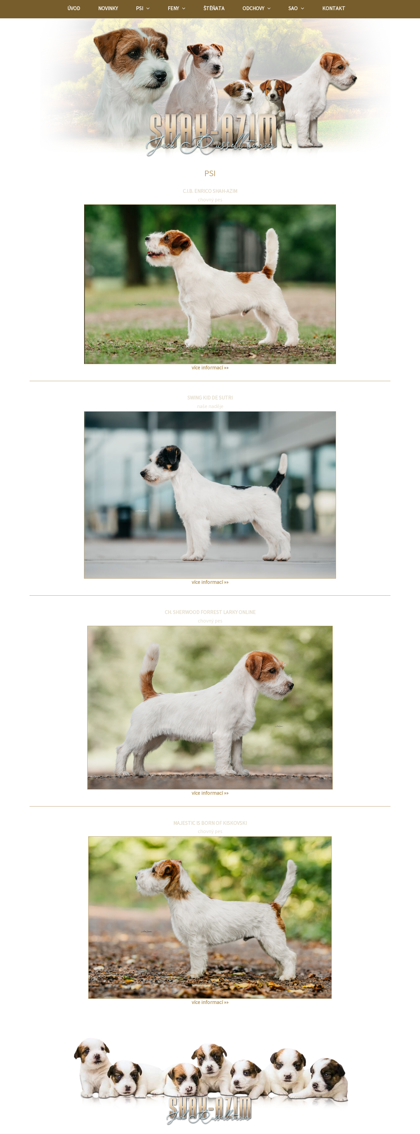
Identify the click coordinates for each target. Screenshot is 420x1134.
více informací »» (210, 368)
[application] (146, 9)
